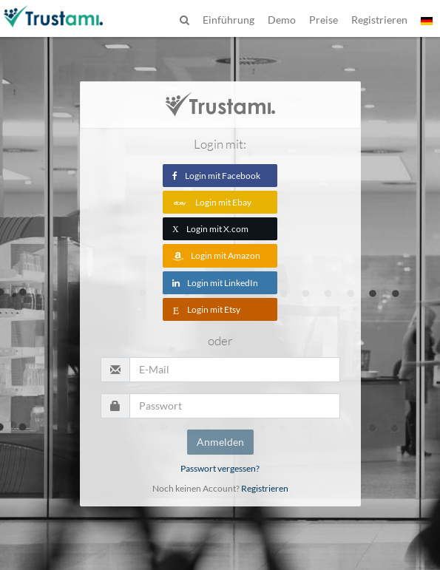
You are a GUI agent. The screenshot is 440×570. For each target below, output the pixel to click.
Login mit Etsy (206, 309)
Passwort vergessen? (220, 468)
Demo (282, 19)
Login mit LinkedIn (215, 282)
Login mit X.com (210, 228)
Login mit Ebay (211, 202)
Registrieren (264, 488)
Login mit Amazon (216, 255)
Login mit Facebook (216, 175)
